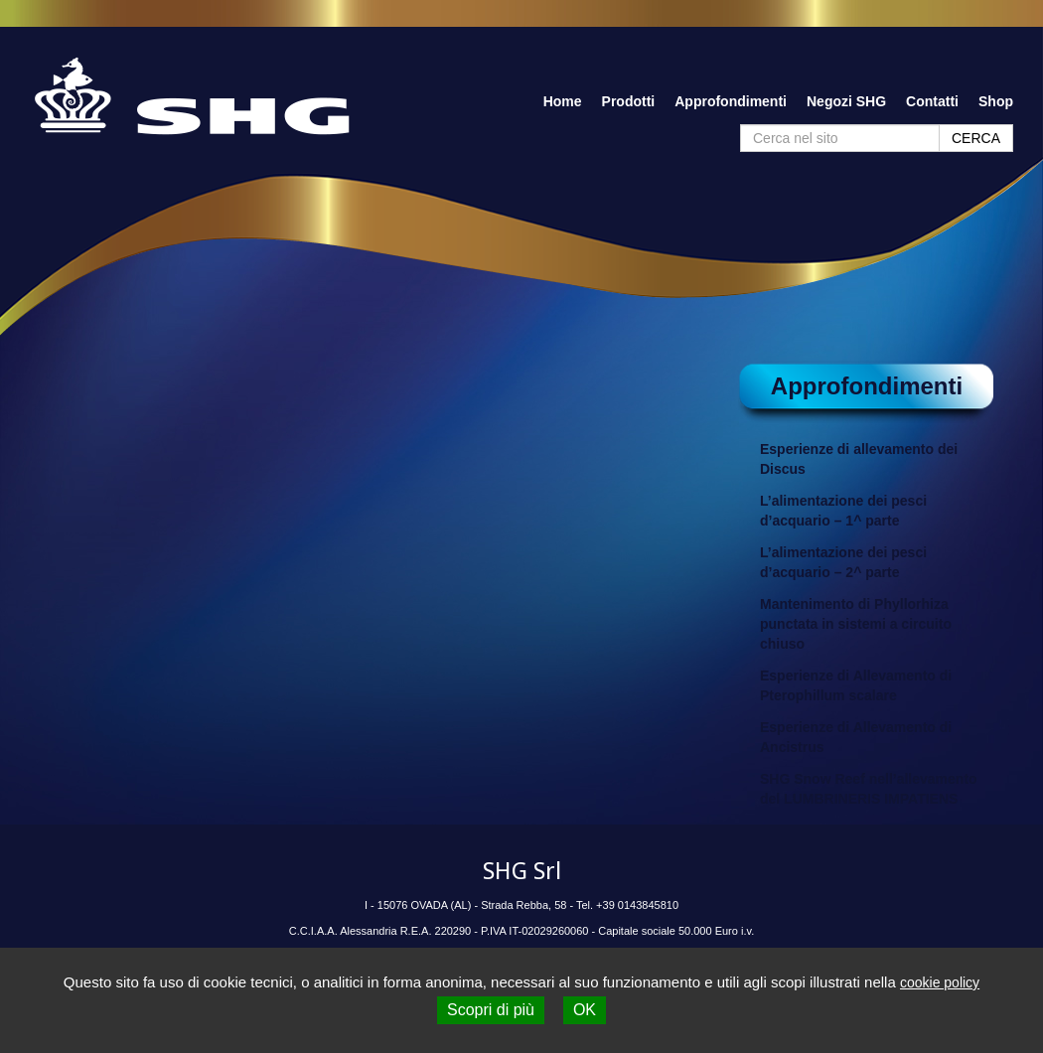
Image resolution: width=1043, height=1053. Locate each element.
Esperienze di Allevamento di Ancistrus (856, 737)
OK (584, 1009)
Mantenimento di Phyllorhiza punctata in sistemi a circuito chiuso (856, 624)
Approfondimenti (730, 101)
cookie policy (939, 982)
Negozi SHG (846, 101)
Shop (995, 101)
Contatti (932, 101)
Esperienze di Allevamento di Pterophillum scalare (856, 685)
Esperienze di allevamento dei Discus (859, 459)
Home (562, 101)
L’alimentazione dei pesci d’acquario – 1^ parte (843, 510)
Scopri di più (490, 1009)
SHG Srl (522, 871)
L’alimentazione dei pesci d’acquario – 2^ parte (843, 562)
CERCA (976, 138)
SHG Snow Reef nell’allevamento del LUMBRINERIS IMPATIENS (868, 789)
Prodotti (629, 101)
